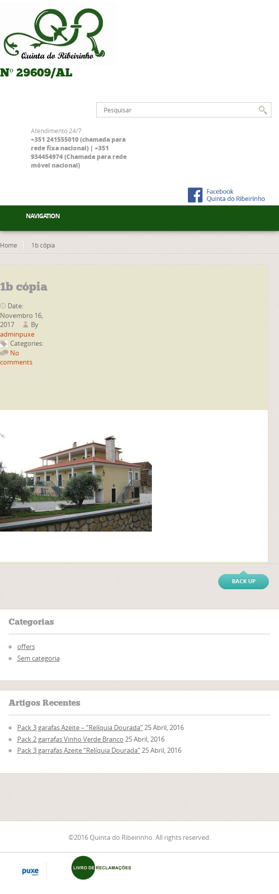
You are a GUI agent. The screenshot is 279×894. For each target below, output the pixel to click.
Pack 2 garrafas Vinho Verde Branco (70, 739)
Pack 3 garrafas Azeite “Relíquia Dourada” (78, 750)
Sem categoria (38, 658)
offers (26, 646)
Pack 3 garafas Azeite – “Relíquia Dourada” (80, 727)
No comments (16, 357)
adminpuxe (17, 334)
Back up (244, 581)
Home (8, 245)
